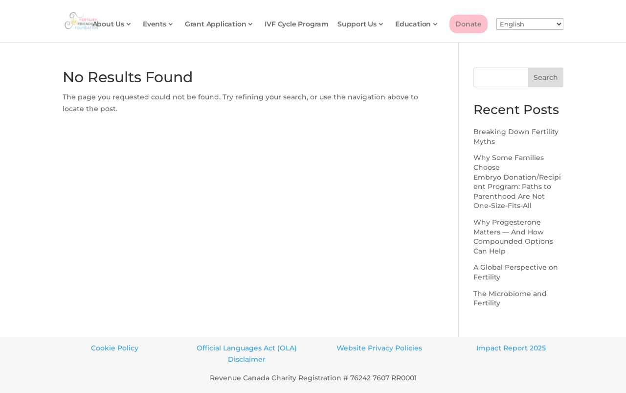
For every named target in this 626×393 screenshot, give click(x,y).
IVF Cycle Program (297, 24)
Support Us (357, 24)
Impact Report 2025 (511, 348)
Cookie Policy (114, 348)
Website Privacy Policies (379, 348)
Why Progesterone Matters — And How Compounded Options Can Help (513, 236)
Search (546, 77)
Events (154, 24)
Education (413, 24)
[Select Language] (529, 24)
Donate (468, 24)
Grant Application (215, 24)
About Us (108, 24)
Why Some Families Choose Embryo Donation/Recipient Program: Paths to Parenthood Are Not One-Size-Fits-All (517, 181)
